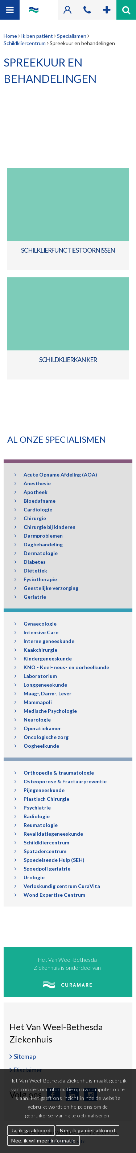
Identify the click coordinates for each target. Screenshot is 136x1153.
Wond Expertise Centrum (50, 895)
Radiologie (32, 816)
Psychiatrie (33, 807)
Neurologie (33, 719)
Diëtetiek (31, 570)
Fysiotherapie (36, 579)
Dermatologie (36, 553)
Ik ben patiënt (37, 36)
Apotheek (31, 492)
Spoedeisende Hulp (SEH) (50, 860)
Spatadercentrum (40, 851)
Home (10, 36)
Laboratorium (36, 676)
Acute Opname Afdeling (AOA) (56, 474)
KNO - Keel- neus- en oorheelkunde (62, 667)
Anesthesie (33, 483)
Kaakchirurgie (36, 650)
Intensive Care (36, 632)
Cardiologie (33, 509)
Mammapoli (33, 702)
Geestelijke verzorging (46, 588)
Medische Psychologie (46, 711)
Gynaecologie (36, 623)
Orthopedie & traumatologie (54, 773)
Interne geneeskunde (44, 641)
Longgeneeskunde (41, 685)
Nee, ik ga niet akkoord (87, 1130)
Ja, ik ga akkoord (31, 1130)
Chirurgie (30, 518)
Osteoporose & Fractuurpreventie (61, 781)
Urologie (30, 877)
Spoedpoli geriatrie (42, 868)
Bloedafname (35, 501)
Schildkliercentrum (25, 43)
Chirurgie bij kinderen (45, 527)
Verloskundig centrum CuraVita (57, 886)
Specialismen (71, 36)
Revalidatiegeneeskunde (49, 834)
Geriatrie (30, 597)
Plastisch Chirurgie (42, 799)
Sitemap (25, 1056)
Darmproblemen (39, 536)
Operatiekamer (38, 728)
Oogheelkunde (37, 746)
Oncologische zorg (42, 737)
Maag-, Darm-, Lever (43, 693)
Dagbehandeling (39, 544)
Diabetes (30, 562)
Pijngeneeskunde (40, 790)
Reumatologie (36, 825)
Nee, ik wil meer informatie (43, 1140)
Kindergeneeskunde (43, 658)
